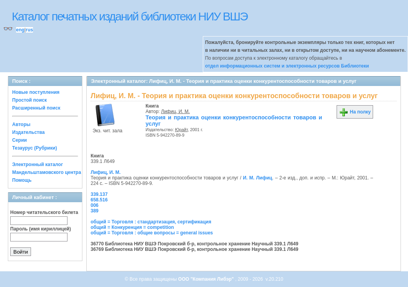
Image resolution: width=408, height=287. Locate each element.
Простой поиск (29, 100)
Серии (19, 140)
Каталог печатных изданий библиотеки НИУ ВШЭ (130, 16)
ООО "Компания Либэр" (206, 279)
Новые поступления (36, 92)
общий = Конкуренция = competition (132, 227)
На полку (355, 112)
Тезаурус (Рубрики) (34, 148)
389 (94, 211)
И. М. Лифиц (257, 178)
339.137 (99, 194)
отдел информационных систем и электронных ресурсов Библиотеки (287, 66)
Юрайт (181, 129)
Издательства (28, 132)
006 (94, 205)
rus (29, 30)
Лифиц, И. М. (175, 111)
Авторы (21, 124)
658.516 (99, 200)
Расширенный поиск (36, 108)
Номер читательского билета (44, 212)
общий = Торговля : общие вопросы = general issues (152, 233)
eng (20, 30)
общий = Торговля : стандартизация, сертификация (151, 222)
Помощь (21, 180)
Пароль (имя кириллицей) (40, 229)
